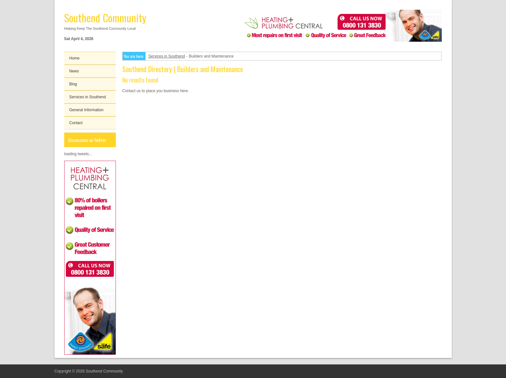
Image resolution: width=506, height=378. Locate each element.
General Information (86, 110)
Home (74, 58)
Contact (76, 123)
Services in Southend (87, 97)
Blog (73, 84)
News (74, 71)
